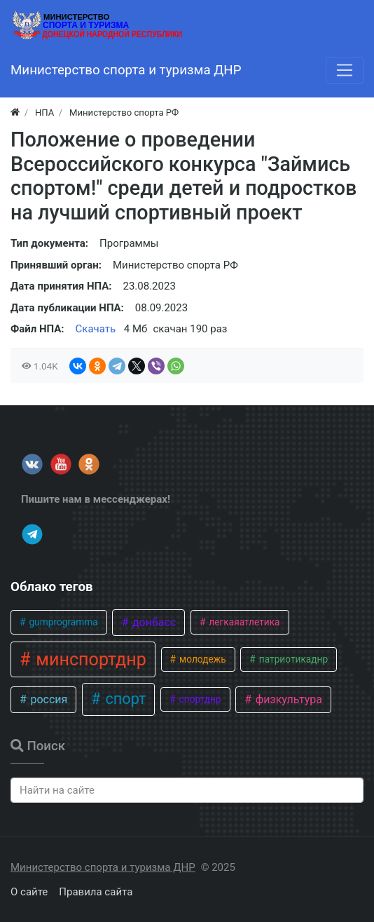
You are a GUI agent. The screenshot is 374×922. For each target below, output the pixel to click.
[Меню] (344, 70)
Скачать (96, 329)
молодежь (201, 659)
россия (47, 699)
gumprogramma (62, 622)
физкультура (287, 699)
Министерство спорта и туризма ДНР (103, 867)
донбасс (153, 622)
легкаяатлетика (243, 622)
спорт (124, 698)
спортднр (198, 699)
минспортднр (89, 659)
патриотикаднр (292, 659)
